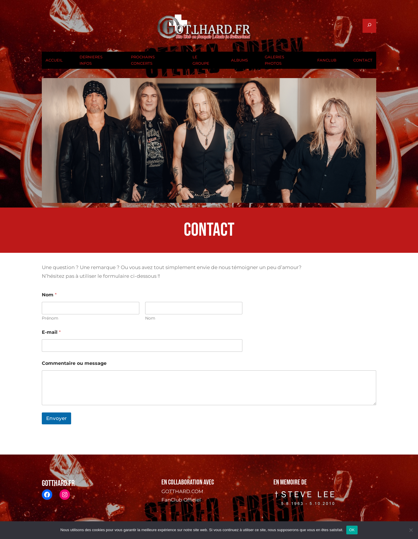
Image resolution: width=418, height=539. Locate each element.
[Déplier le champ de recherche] (369, 26)
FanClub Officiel (181, 500)
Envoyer (56, 418)
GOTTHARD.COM (182, 491)
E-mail (51, 332)
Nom (150, 318)
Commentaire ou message (74, 363)
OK (352, 530)
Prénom (50, 318)
